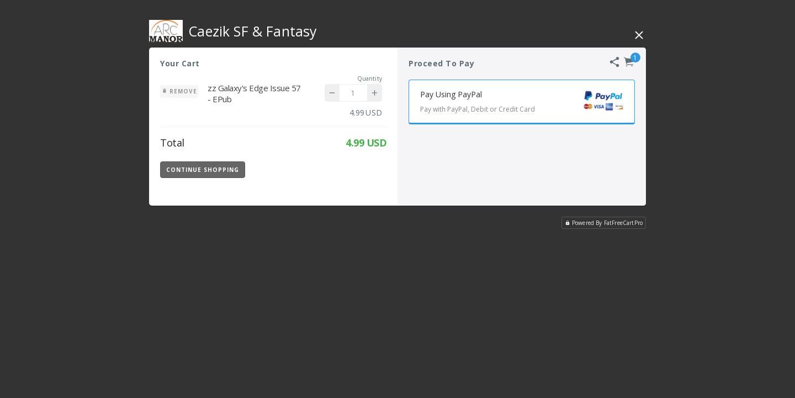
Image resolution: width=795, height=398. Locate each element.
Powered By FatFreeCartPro (604, 223)
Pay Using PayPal (527, 103)
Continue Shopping (202, 170)
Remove (179, 91)
